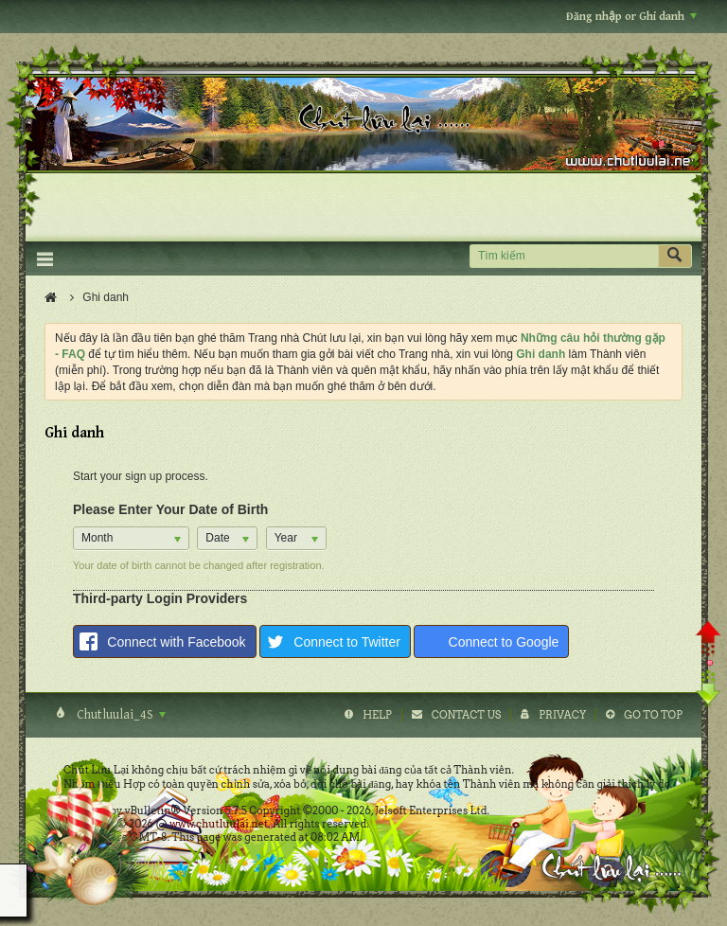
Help (377, 714)
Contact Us (466, 714)
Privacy (562, 714)
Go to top (653, 714)
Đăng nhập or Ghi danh (631, 16)
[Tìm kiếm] (564, 256)
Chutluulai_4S (120, 714)
